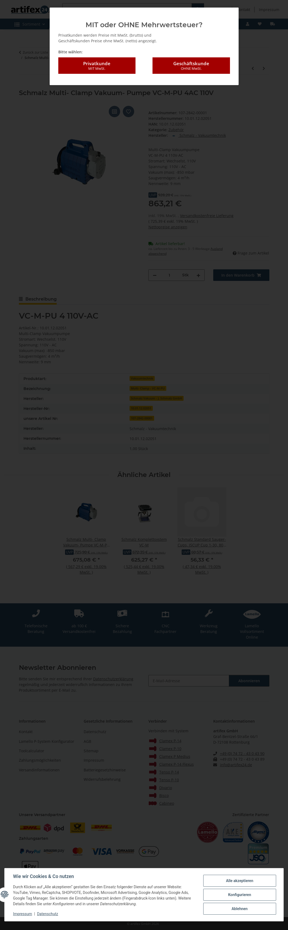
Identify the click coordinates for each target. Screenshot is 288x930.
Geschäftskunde (191, 65)
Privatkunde (96, 65)
